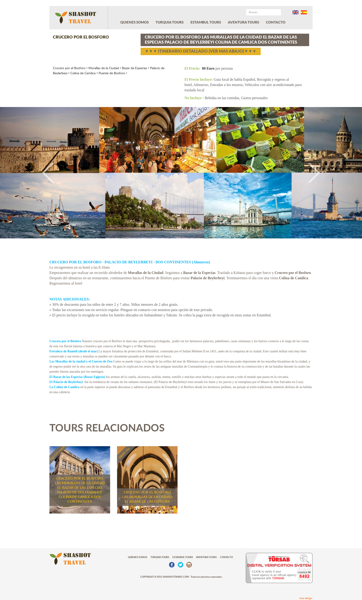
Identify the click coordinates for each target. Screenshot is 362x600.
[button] (27, 172)
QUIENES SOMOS (134, 22)
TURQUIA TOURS (170, 22)
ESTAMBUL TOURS (205, 22)
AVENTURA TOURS (243, 22)
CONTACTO (275, 22)
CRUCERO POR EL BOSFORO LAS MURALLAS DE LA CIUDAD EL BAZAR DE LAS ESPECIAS (147, 497)
